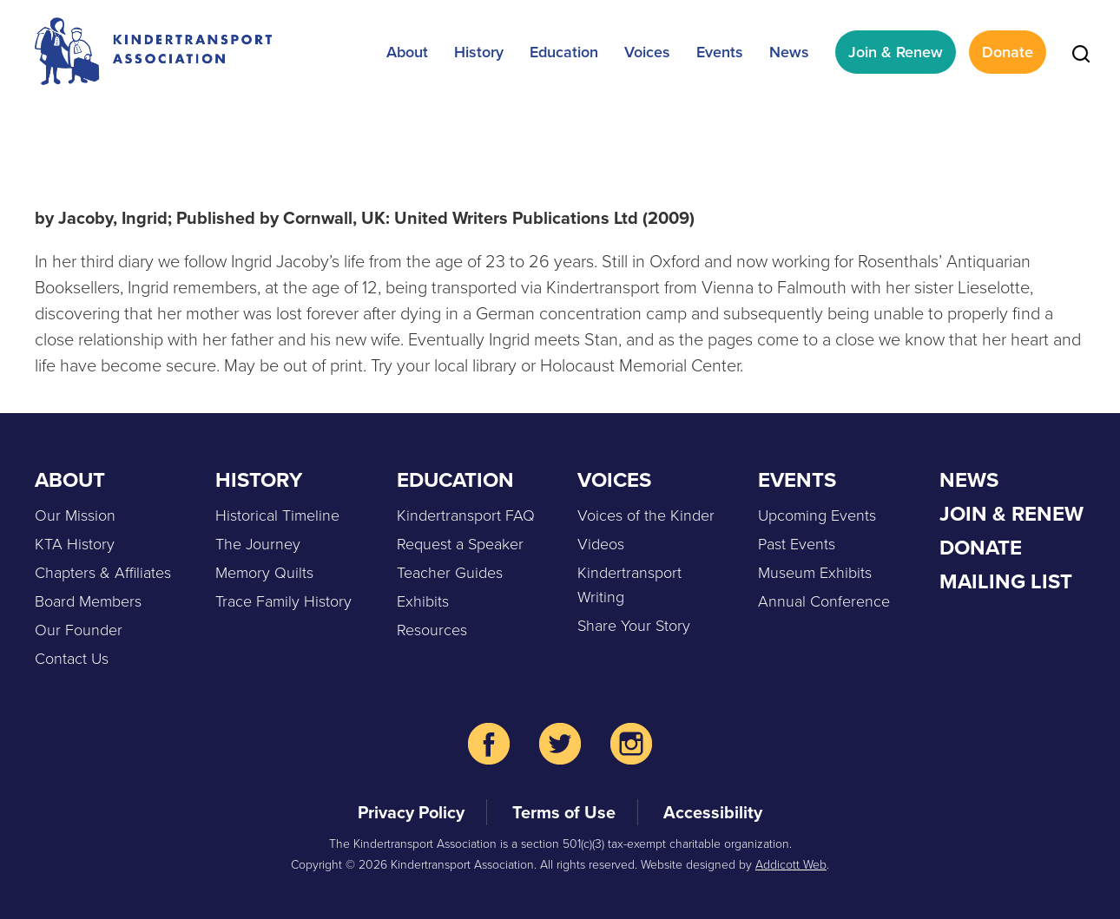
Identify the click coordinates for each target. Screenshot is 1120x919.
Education (564, 52)
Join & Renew (895, 52)
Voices (647, 52)
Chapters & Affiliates (103, 572)
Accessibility (712, 812)
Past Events (796, 544)
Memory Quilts (264, 572)
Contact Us (72, 658)
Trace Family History (283, 601)
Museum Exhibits (815, 572)
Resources (432, 630)
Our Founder (78, 630)
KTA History (75, 544)
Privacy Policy (411, 812)
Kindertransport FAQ (466, 515)
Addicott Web (791, 865)
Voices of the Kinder (646, 515)
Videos (600, 544)
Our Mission (75, 515)
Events (719, 52)
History (479, 52)
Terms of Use (564, 812)
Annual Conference (824, 601)
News (789, 52)
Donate (1007, 52)
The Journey (257, 544)
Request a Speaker (460, 544)
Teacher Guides (450, 572)
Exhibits (423, 601)
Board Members (88, 601)
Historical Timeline (277, 515)
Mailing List (1005, 581)
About (407, 52)
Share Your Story (633, 625)
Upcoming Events (817, 515)
